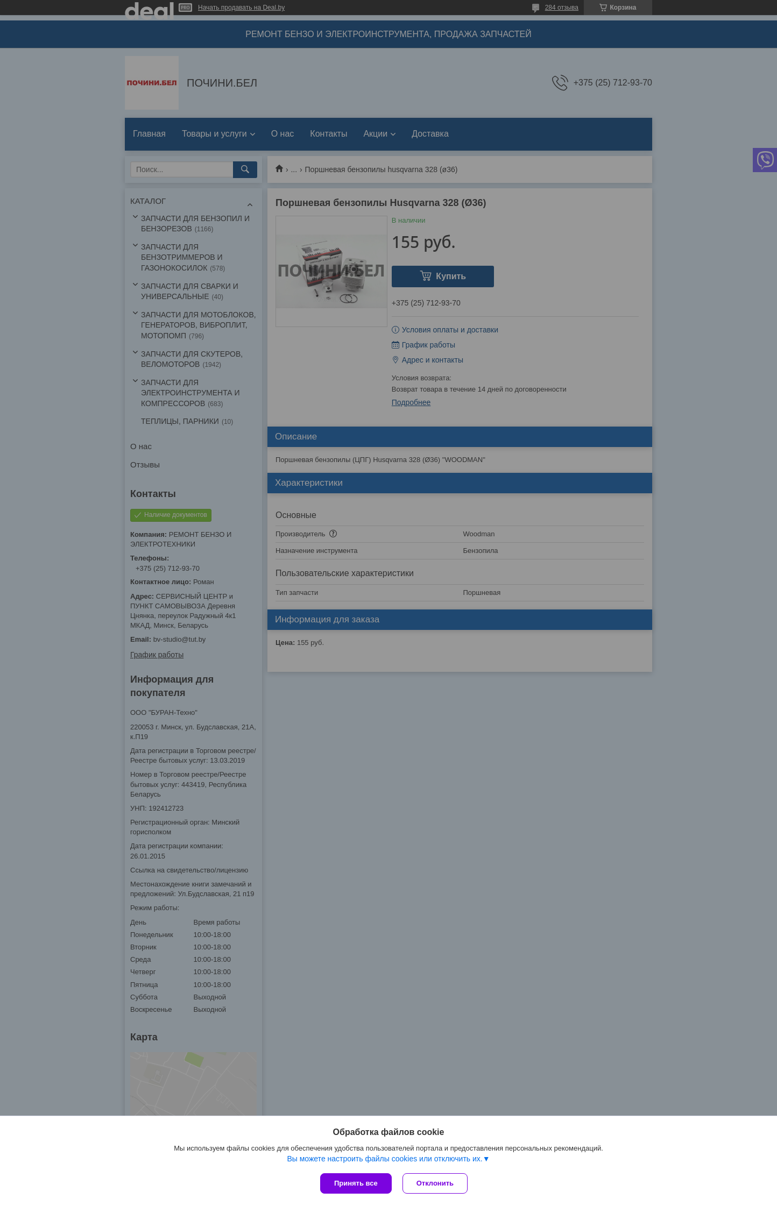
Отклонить (435, 1183)
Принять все (356, 1183)
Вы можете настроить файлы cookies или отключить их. (384, 1158)
